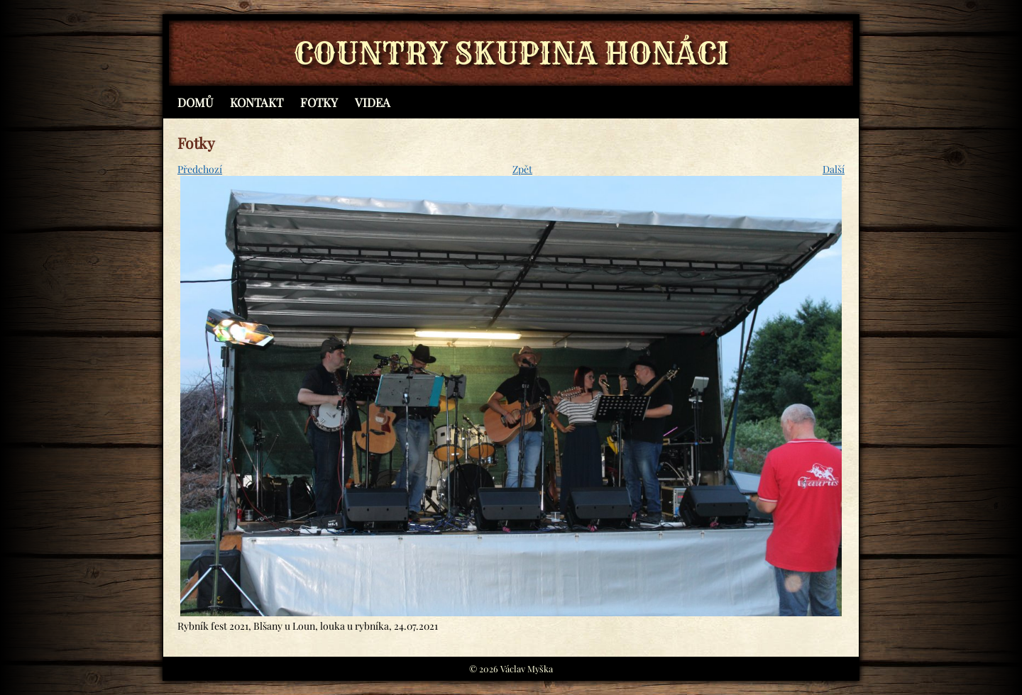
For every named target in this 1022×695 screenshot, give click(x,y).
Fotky (319, 102)
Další (834, 169)
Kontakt (256, 102)
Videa (372, 102)
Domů (195, 102)
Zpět (522, 169)
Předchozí (199, 169)
